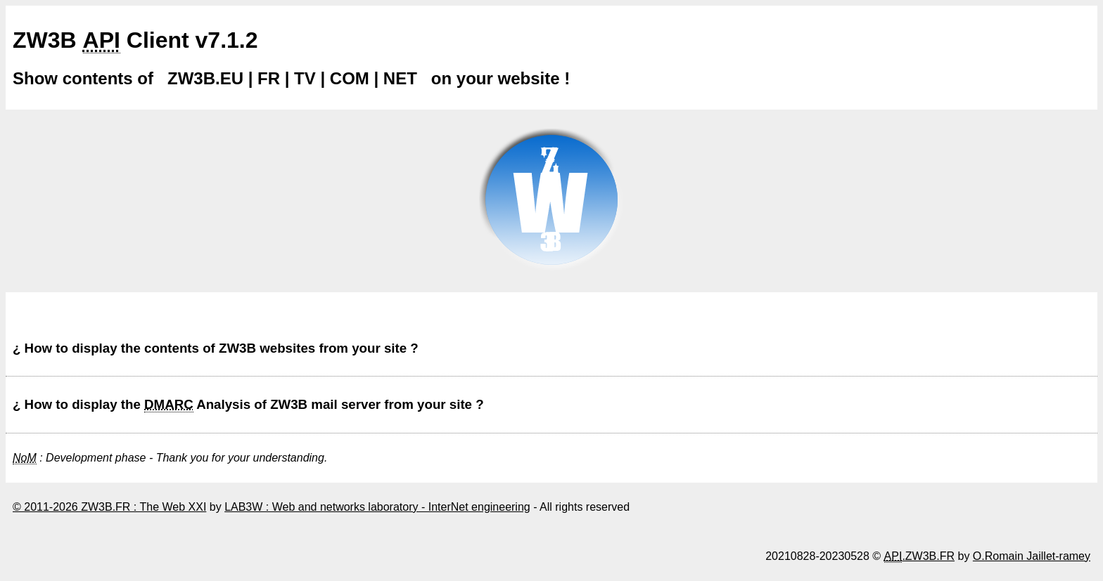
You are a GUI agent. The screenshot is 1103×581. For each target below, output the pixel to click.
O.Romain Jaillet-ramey (1031, 556)
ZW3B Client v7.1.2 (135, 40)
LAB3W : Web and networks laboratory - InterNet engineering (377, 507)
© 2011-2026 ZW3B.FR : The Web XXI (109, 507)
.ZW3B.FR (919, 556)
